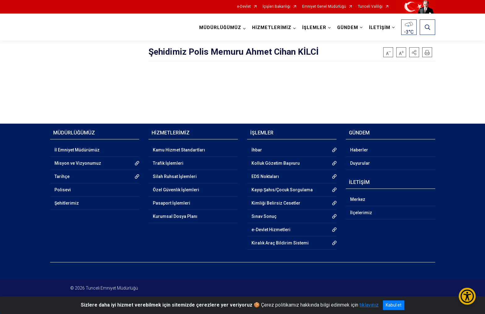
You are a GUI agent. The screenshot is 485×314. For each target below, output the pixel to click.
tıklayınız (369, 305)
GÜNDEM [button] (347, 27)
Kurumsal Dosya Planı (175, 216)
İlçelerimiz (361, 212)
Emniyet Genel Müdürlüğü (324, 7)
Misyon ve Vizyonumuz (77, 163)
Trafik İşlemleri (168, 163)
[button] (414, 52)
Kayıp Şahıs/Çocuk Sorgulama (282, 189)
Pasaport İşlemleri (171, 203)
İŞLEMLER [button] (314, 27)
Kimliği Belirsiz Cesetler (275, 203)
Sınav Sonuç (264, 216)
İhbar (256, 149)
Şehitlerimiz (66, 203)
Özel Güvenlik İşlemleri (176, 189)
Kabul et (393, 305)
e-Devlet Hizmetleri (270, 229)
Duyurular (360, 163)
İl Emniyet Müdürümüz (77, 149)
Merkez (357, 199)
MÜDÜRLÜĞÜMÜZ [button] (220, 27)
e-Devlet (244, 7)
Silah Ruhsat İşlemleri (175, 176)
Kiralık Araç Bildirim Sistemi (280, 242)
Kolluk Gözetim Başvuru (275, 163)
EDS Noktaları (265, 176)
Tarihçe (62, 176)
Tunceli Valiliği (370, 7)
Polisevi (62, 189)
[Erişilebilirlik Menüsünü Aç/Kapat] (467, 296)
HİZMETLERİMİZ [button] (271, 27)
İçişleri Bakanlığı (276, 7)
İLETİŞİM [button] (379, 27)
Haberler (359, 149)
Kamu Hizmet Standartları (179, 149)
